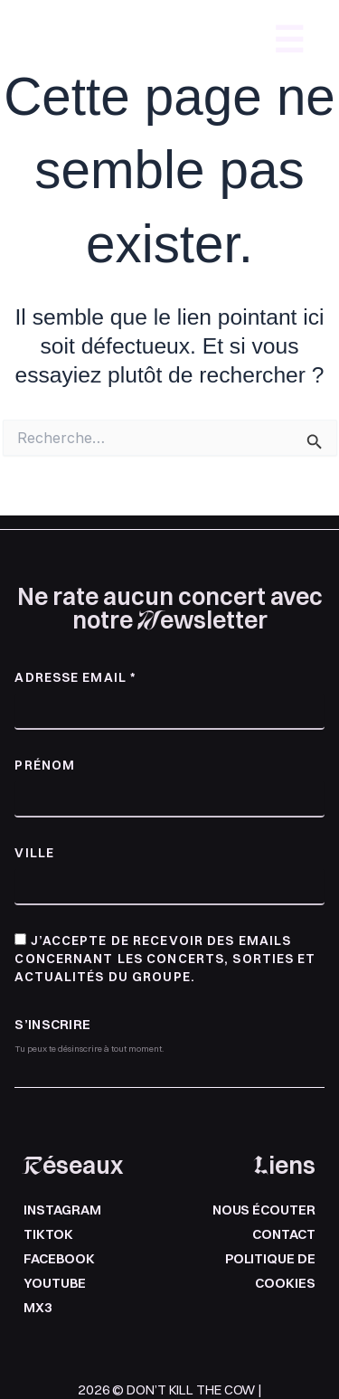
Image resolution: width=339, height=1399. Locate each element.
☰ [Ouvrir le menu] (289, 39)
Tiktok (48, 1234)
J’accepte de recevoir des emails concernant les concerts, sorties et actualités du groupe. (164, 958)
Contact (283, 1234)
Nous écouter (263, 1210)
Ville (34, 853)
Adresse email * (75, 677)
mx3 (38, 1308)
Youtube (54, 1283)
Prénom (44, 765)
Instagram (62, 1210)
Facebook (59, 1259)
